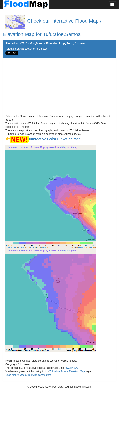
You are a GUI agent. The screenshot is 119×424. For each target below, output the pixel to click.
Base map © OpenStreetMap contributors (28, 374)
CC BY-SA (72, 367)
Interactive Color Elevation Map (55, 139)
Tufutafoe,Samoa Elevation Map (67, 371)
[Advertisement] (59, 88)
